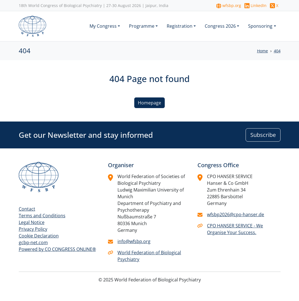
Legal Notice (31, 222)
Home (262, 50)
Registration (179, 26)
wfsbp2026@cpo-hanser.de (235, 214)
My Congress (103, 26)
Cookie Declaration (39, 236)
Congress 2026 (220, 26)
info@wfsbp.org (133, 241)
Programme (141, 26)
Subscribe (263, 135)
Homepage (149, 103)
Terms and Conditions (42, 216)
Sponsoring (260, 26)
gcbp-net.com (33, 242)
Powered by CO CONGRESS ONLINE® (57, 249)
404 (277, 50)
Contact (27, 209)
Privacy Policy (33, 229)
